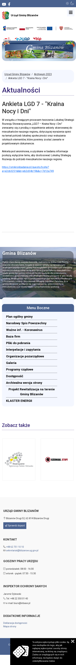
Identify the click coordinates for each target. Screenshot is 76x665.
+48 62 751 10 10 (15, 547)
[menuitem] (31, 316)
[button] (67, 3)
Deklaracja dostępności (15, 623)
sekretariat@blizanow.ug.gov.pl (22, 550)
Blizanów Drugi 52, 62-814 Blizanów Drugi (26, 518)
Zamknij (72, 641)
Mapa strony (9, 626)
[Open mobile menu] (70, 12)
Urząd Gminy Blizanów (20, 15)
